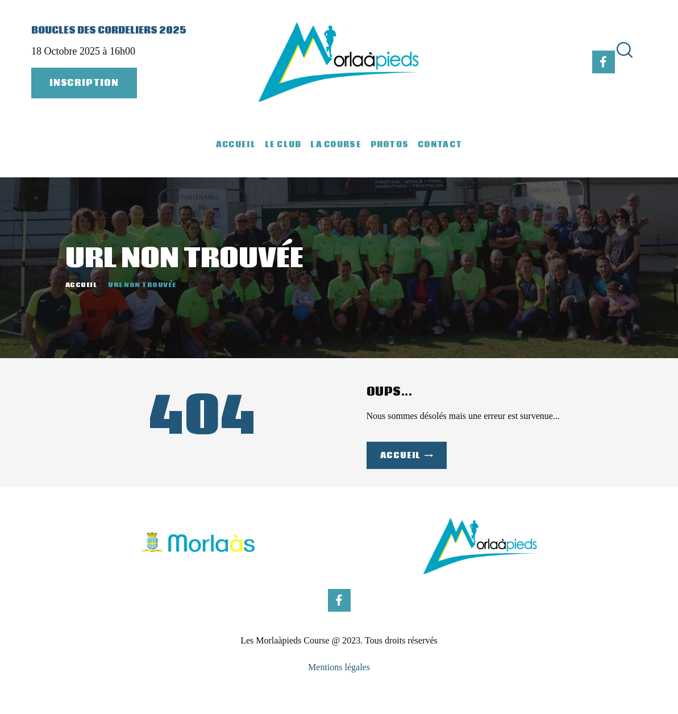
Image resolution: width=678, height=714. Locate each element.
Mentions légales (339, 667)
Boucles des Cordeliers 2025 (108, 30)
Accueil (81, 285)
